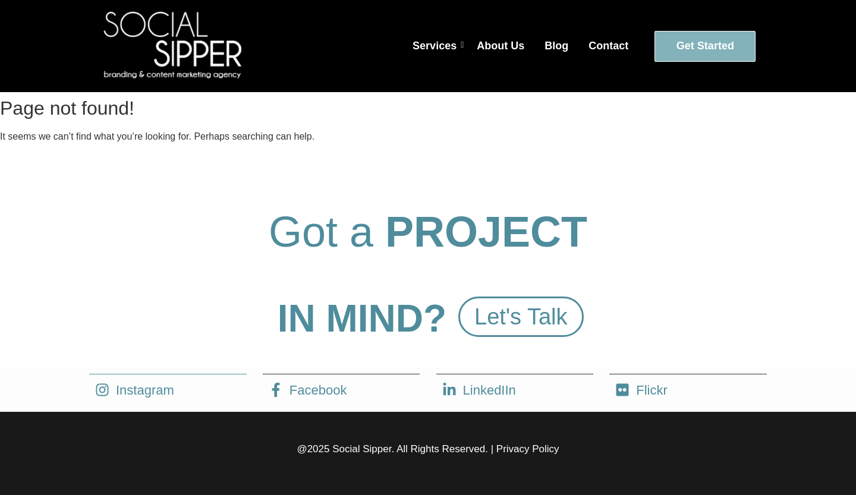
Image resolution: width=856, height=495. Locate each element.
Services (437, 46)
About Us (500, 46)
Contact (608, 46)
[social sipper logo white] (171, 44)
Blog (556, 46)
